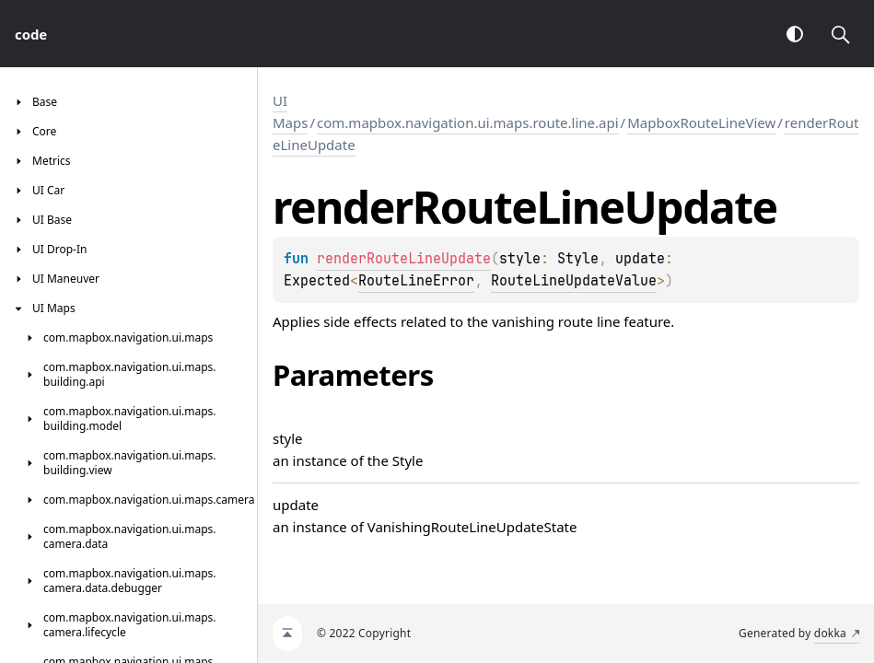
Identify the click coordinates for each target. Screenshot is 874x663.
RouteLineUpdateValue (574, 281)
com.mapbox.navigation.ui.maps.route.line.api (468, 122)
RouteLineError (416, 281)
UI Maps (290, 111)
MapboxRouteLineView (701, 122)
